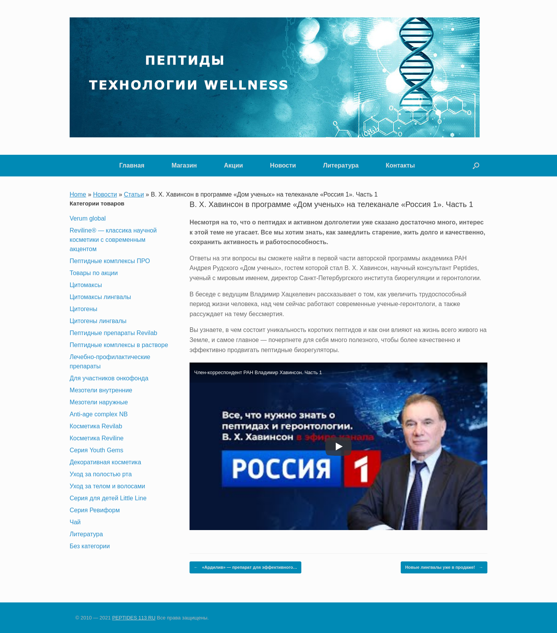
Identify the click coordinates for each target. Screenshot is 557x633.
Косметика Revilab (96, 426)
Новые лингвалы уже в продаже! (444, 567)
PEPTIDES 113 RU (133, 618)
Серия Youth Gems (96, 450)
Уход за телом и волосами (107, 486)
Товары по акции (94, 273)
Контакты (400, 165)
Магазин (184, 165)
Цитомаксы (86, 285)
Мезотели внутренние (101, 390)
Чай (75, 522)
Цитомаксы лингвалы (100, 297)
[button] (476, 165)
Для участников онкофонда (109, 378)
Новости (283, 165)
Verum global (88, 218)
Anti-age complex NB (99, 414)
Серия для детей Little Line (108, 498)
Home (78, 194)
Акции (233, 165)
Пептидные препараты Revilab (113, 333)
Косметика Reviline (96, 438)
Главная (131, 165)
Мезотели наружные (99, 402)
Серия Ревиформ (95, 510)
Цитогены (83, 309)
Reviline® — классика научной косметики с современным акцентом (113, 239)
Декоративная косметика (105, 462)
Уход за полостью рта (101, 474)
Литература (341, 165)
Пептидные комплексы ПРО (110, 261)
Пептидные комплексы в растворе (119, 345)
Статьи (134, 194)
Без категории (90, 546)
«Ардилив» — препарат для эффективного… (245, 567)
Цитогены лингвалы (98, 321)
